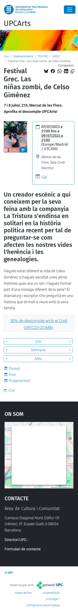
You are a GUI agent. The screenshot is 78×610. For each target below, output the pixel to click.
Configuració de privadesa (43, 605)
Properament (19, 380)
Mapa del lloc (23, 592)
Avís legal (52, 599)
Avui (12, 374)
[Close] (70, 9)
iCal (44, 177)
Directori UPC (16, 539)
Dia (38, 341)
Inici (6, 56)
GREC (56, 56)
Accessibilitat (51, 592)
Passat (14, 368)
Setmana (38, 350)
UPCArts (17, 23)
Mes (38, 358)
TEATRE (43, 56)
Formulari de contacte (23, 549)
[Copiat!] (72, 71)
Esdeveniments (23, 56)
